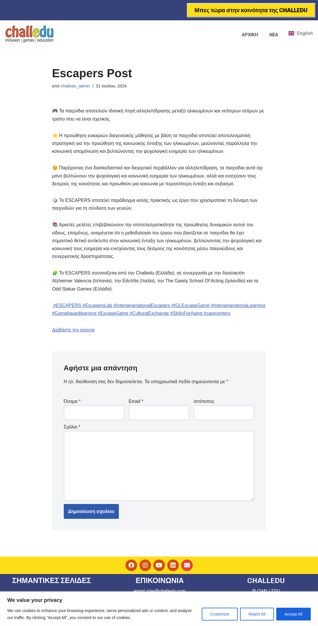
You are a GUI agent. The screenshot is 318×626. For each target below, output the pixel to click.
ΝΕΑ (273, 34)
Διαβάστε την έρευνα (73, 329)
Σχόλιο (72, 426)
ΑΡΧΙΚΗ (250, 34)
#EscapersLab (96, 305)
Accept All (293, 614)
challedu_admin (75, 86)
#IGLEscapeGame (190, 305)
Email (136, 401)
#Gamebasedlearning (74, 313)
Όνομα (72, 401)
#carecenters (216, 313)
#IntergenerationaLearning (237, 305)
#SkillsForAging (185, 313)
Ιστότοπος (204, 401)
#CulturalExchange (148, 313)
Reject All (256, 614)
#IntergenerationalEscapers (141, 305)
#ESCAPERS (66, 305)
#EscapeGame (112, 313)
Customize (219, 614)
